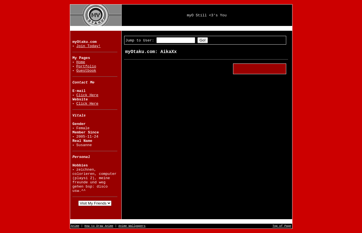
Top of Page (281, 226)
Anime (75, 226)
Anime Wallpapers (132, 226)
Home (80, 62)
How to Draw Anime (99, 226)
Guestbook (86, 71)
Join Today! (88, 46)
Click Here (87, 95)
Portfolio (86, 66)
